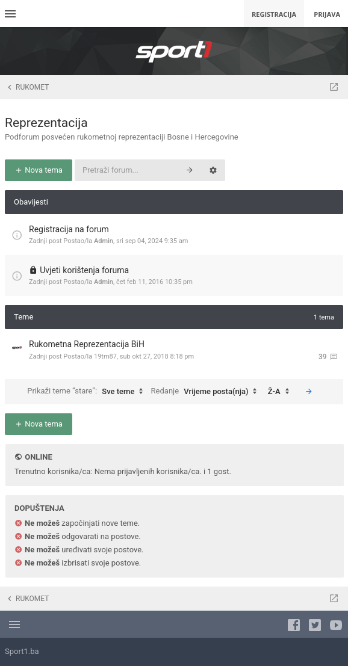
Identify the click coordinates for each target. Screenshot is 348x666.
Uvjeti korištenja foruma (84, 270)
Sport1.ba (22, 651)
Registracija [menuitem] (274, 14)
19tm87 (105, 356)
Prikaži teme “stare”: (88, 391)
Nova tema (38, 169)
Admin (103, 241)
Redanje (207, 391)
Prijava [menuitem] (327, 14)
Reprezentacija (46, 123)
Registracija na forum (69, 229)
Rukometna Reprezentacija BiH (86, 344)
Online (38, 456)
